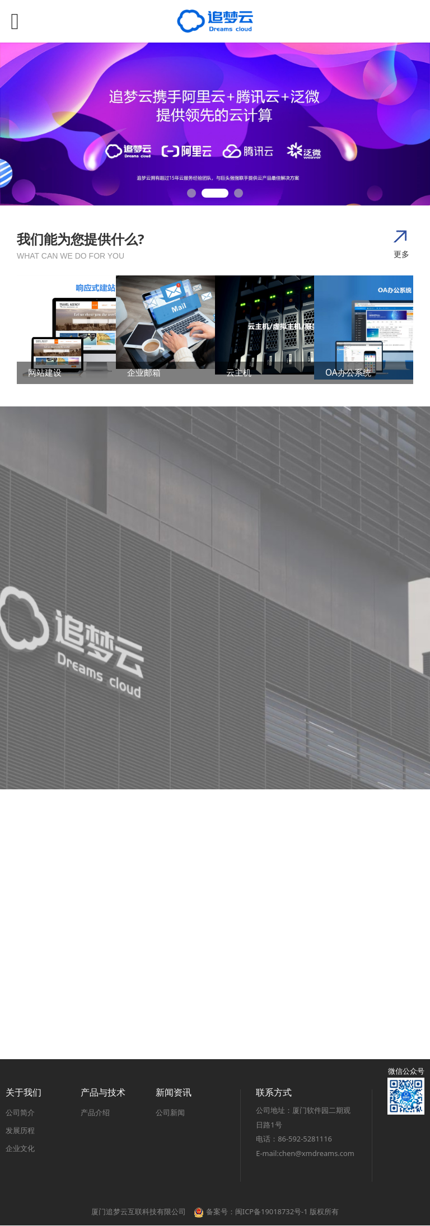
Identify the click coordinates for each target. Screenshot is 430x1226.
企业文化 (20, 1148)
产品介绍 (95, 1112)
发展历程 (20, 1130)
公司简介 (20, 1112)
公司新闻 (170, 1112)
